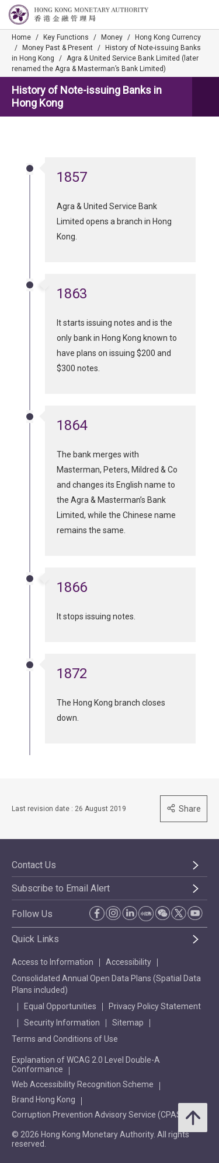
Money (112, 37)
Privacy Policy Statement (155, 1006)
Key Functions (66, 37)
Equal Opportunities (60, 1006)
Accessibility (128, 962)
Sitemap (128, 1022)
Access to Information (52, 962)
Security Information (62, 1022)
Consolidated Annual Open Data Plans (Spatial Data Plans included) (106, 984)
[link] (180, 15)
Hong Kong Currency (168, 37)
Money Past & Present (57, 48)
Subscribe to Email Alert (61, 888)
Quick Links (35, 939)
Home (21, 37)
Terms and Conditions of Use (65, 1039)
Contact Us (34, 865)
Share (183, 808)
